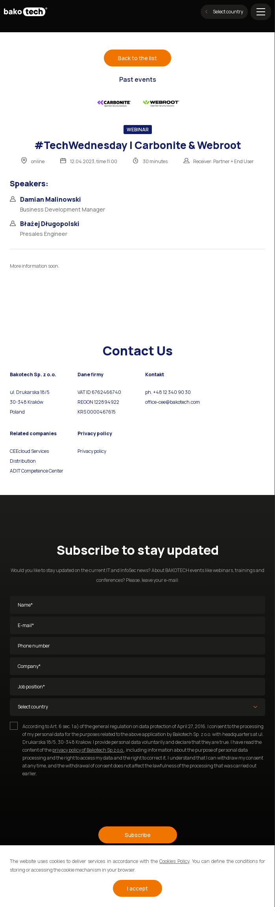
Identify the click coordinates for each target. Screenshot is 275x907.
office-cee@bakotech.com (172, 402)
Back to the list (137, 58)
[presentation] (69, 798)
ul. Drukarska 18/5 (30, 392)
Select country (224, 11)
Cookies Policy (174, 861)
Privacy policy (92, 451)
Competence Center (41, 470)
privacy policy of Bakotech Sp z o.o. (88, 750)
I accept (137, 888)
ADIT (15, 470)
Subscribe (138, 835)
